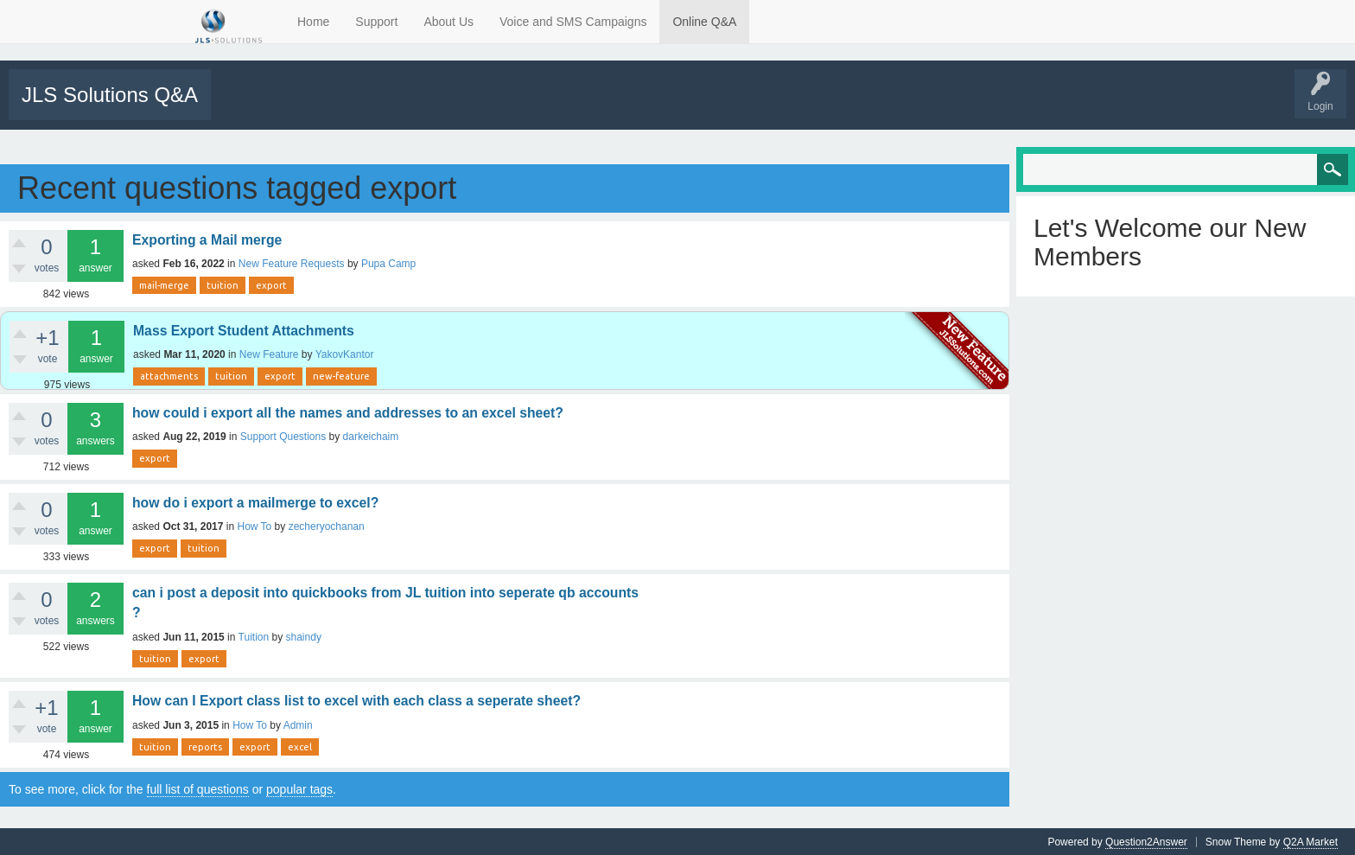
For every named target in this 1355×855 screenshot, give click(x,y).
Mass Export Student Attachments (243, 329)
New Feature (269, 354)
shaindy (303, 636)
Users (485, 106)
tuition (223, 284)
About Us (448, 22)
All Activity (244, 106)
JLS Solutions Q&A (110, 94)
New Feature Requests (292, 263)
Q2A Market (1310, 841)
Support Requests (559, 106)
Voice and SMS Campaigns (572, 22)
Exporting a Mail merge (207, 239)
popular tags (299, 788)
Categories (426, 106)
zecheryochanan (327, 526)
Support (376, 22)
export (271, 284)
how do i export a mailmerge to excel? (255, 501)
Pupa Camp (388, 263)
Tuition (254, 636)
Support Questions (283, 436)
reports (205, 746)
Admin (298, 724)
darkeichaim (371, 436)
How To (254, 526)
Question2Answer (1146, 841)
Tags (369, 106)
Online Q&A (704, 22)
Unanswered (308, 106)
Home (313, 22)
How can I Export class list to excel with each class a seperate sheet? (356, 699)
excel (300, 746)
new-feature (341, 375)
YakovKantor (344, 354)
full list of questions (198, 788)
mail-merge (164, 284)
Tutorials (633, 106)
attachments (169, 375)
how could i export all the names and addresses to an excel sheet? (347, 412)
